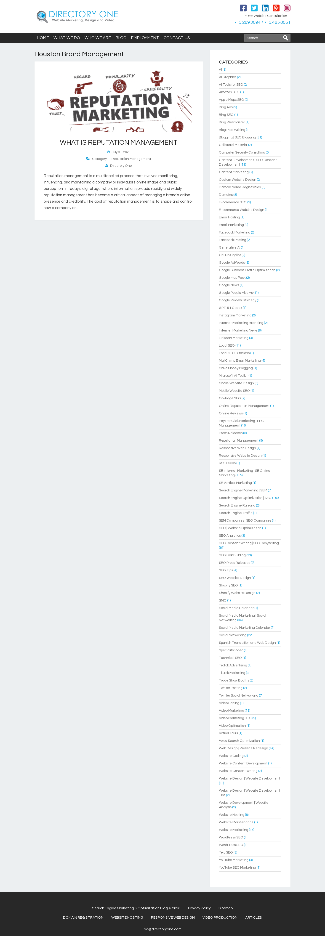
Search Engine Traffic (235, 513)
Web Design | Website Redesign (243, 748)
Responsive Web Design (237, 448)
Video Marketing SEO (235, 718)
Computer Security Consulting (242, 152)
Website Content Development (243, 763)
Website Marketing (233, 830)
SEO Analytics (230, 535)
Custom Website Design (237, 179)
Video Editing (229, 703)
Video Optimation (232, 725)
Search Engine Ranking (237, 505)
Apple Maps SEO (231, 99)
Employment (145, 38)
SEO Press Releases (234, 563)
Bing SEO (226, 115)
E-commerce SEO (233, 202)
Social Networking (232, 635)
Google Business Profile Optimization (247, 270)
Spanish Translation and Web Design (247, 642)
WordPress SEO (231, 837)
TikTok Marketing (232, 673)
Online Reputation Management (244, 406)
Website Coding (231, 756)
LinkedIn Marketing (233, 338)
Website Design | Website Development (249, 778)
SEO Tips (226, 570)
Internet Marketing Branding (241, 323)
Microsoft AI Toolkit (233, 375)
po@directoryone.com (162, 929)
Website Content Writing (238, 771)
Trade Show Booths (234, 680)
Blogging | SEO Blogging (237, 137)
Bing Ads (226, 107)
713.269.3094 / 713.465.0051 (261, 22)
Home (43, 38)
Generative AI (229, 247)
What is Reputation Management (119, 142)
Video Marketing (231, 710)
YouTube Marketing (233, 860)
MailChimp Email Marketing (240, 360)
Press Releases (230, 433)
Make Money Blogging (236, 368)
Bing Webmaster (232, 122)
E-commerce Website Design (241, 210)
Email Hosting (229, 217)
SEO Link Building (232, 555)
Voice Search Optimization (239, 740)
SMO (222, 600)
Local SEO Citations (234, 353)
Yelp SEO (226, 852)
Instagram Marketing (235, 315)
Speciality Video (231, 650)
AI (220, 69)
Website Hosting (231, 815)
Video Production (219, 917)
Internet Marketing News (238, 330)
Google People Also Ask (236, 292)
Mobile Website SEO (234, 390)
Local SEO (227, 345)
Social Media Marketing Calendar (244, 627)
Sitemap (225, 908)
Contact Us (177, 38)
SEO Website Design (235, 578)
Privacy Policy (199, 908)
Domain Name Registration (240, 187)
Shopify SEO (228, 585)
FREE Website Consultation (266, 16)
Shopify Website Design (237, 593)
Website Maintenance (236, 822)
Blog (120, 38)
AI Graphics (227, 77)
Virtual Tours (228, 733)
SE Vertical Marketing (235, 483)
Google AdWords (232, 262)
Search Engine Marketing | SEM (243, 490)
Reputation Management (131, 159)
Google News (229, 285)
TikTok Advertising (233, 665)
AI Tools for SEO (231, 84)
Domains (226, 194)
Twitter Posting (230, 688)
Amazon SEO (229, 92)
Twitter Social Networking (238, 695)
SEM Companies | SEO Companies (245, 520)
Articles (253, 917)
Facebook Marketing (234, 232)
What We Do (66, 38)
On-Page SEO (230, 398)
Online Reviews (231, 413)
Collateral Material (233, 145)
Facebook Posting (232, 240)
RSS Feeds (227, 463)
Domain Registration (83, 917)
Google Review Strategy (237, 300)
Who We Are (98, 38)
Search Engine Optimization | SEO (245, 498)
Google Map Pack (232, 277)
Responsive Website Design (240, 455)
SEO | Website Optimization (240, 528)
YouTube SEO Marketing (237, 867)
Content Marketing (234, 172)
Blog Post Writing (232, 130)
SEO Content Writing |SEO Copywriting (249, 543)
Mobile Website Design (236, 383)
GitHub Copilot (230, 255)
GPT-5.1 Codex (230, 308)
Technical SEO (230, 658)
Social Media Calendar (236, 608)
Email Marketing (231, 225)
